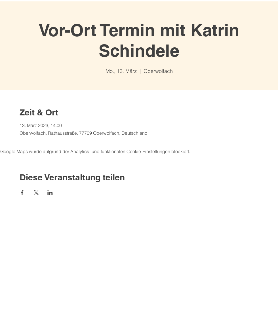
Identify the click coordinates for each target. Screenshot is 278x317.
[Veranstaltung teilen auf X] (36, 192)
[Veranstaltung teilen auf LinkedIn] (50, 192)
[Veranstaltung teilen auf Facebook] (22, 192)
